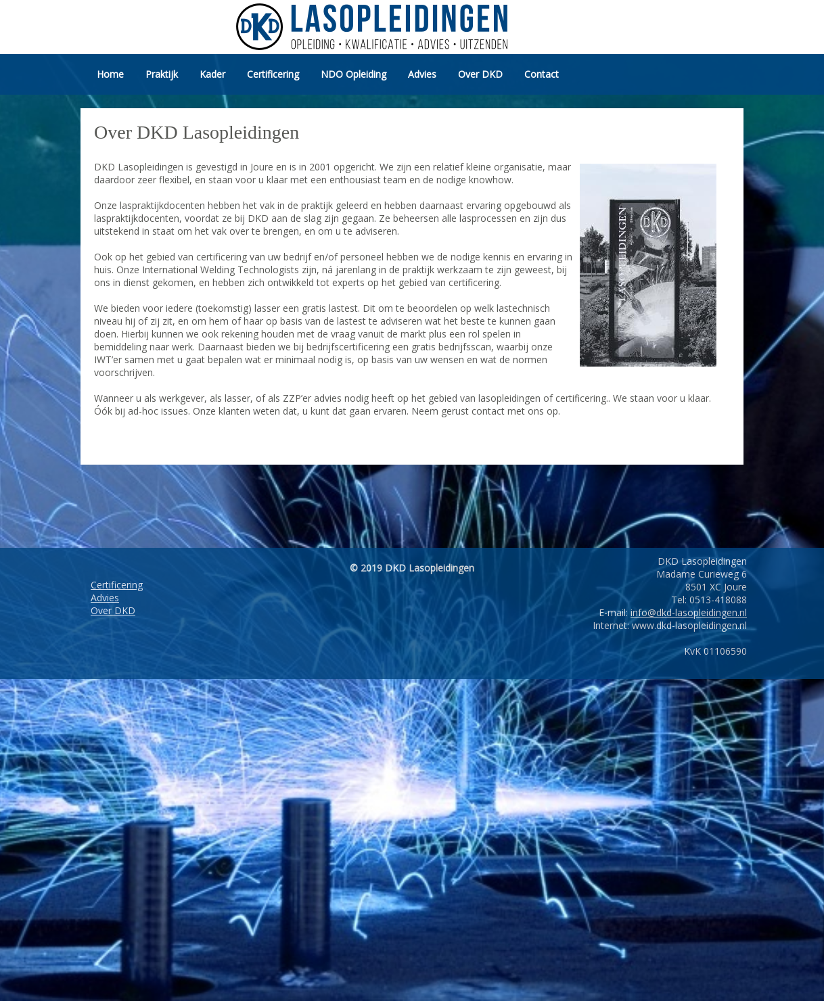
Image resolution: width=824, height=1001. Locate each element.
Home (110, 74)
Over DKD (480, 74)
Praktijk (161, 74)
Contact (541, 74)
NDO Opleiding (353, 74)
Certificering (273, 74)
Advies (422, 74)
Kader (212, 74)
